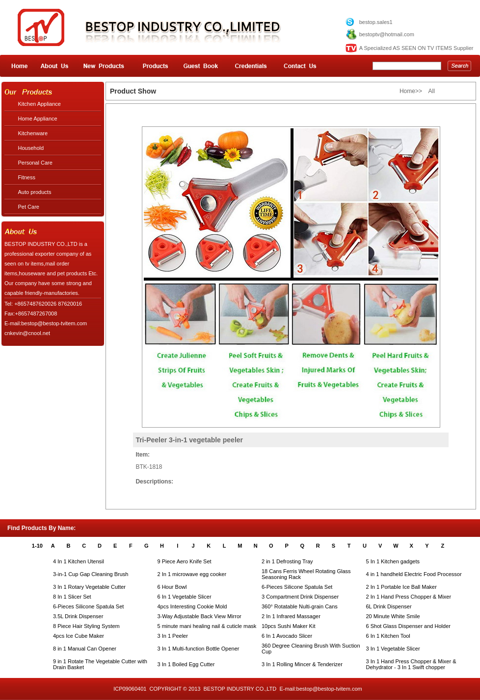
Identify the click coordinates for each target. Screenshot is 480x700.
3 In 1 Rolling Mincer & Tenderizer (302, 664)
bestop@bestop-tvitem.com (329, 689)
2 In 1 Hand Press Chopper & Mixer (409, 597)
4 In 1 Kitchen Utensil (78, 561)
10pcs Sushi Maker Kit (288, 626)
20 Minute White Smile (393, 616)
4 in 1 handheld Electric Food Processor (414, 574)
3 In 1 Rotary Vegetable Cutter (89, 587)
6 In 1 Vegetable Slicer (185, 597)
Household (31, 148)
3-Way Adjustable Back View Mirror (199, 616)
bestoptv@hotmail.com (386, 34)
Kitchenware (33, 133)
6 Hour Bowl (172, 587)
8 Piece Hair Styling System (86, 626)
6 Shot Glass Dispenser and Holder (408, 626)
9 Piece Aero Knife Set (185, 561)
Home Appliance (37, 118)
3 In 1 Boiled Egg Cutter (186, 664)
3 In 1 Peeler (173, 636)
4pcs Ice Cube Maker (78, 636)
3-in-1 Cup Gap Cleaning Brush (90, 574)
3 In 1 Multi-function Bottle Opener (199, 649)
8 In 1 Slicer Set (72, 597)
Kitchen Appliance (39, 104)
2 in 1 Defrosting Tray (287, 561)
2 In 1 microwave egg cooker (192, 574)
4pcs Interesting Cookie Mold (192, 606)
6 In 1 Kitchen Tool (388, 636)
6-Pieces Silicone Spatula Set (297, 587)
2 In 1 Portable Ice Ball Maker (401, 587)
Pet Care (28, 207)
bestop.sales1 (376, 22)
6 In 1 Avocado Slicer (287, 636)
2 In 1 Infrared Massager (291, 616)
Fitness (26, 177)
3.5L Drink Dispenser (78, 616)
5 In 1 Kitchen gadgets (393, 561)
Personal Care (35, 163)
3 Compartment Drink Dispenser (300, 597)
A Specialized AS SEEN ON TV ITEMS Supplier (416, 48)
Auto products (35, 192)
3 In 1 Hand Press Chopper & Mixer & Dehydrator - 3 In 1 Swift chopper (411, 664)
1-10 (37, 546)
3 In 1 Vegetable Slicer (393, 649)
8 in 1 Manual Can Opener (84, 649)
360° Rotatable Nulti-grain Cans (300, 606)
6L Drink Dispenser (389, 606)
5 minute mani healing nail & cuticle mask (207, 626)
